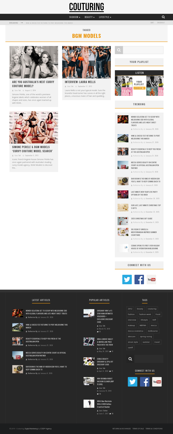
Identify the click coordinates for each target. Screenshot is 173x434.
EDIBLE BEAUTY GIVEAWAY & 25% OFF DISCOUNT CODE (105, 361)
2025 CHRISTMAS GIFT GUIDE (141, 218)
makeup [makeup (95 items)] (131, 325)
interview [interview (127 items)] (132, 320)
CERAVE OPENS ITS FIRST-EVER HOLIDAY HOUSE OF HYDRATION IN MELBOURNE (145, 247)
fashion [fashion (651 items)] (131, 314)
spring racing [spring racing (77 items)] (146, 336)
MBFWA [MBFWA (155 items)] (143, 325)
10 (100, 394)
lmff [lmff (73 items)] (154, 320)
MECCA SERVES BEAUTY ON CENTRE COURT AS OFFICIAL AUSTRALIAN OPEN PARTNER (145, 165)
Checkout (161, 23)
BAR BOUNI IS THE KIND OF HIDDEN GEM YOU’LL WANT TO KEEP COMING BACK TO (145, 180)
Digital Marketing (31, 429)
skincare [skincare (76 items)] (131, 336)
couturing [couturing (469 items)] (152, 309)
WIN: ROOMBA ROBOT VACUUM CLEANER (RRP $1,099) (105, 381)
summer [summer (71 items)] (146, 342)
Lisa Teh (18, 90)
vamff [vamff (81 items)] (130, 347)
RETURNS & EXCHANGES (122, 429)
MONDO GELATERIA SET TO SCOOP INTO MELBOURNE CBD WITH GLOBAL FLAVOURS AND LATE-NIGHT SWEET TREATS (145, 121)
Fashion (73, 17)
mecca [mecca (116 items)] (154, 325)
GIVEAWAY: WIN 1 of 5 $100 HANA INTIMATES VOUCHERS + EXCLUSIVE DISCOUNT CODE (105, 316)
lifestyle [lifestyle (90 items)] (144, 320)
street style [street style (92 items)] (133, 342)
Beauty (89, 17)
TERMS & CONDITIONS (154, 429)
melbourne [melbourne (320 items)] (153, 331)
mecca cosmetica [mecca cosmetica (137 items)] (135, 331)
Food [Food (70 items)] (158, 314)
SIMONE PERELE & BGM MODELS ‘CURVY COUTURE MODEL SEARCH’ (32, 149)
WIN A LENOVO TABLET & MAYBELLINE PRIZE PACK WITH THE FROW (105, 342)
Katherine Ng (138, 129)
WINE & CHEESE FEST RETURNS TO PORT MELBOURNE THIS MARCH (49, 23)
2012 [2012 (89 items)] (130, 309)
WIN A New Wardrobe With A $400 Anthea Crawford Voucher (104, 404)
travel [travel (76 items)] (157, 342)
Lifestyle (104, 17)
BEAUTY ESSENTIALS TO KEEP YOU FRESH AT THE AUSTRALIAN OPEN (146, 150)
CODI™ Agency (45, 429)
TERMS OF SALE (138, 429)
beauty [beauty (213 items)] (140, 309)
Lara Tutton (103, 411)
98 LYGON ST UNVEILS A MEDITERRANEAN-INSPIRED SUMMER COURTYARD (144, 232)
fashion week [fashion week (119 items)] (145, 314)
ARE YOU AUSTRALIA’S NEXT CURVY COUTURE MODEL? (33, 84)
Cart (152, 23)
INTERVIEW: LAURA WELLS (80, 82)
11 (100, 332)
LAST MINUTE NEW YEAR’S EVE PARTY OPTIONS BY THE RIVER (144, 193)
